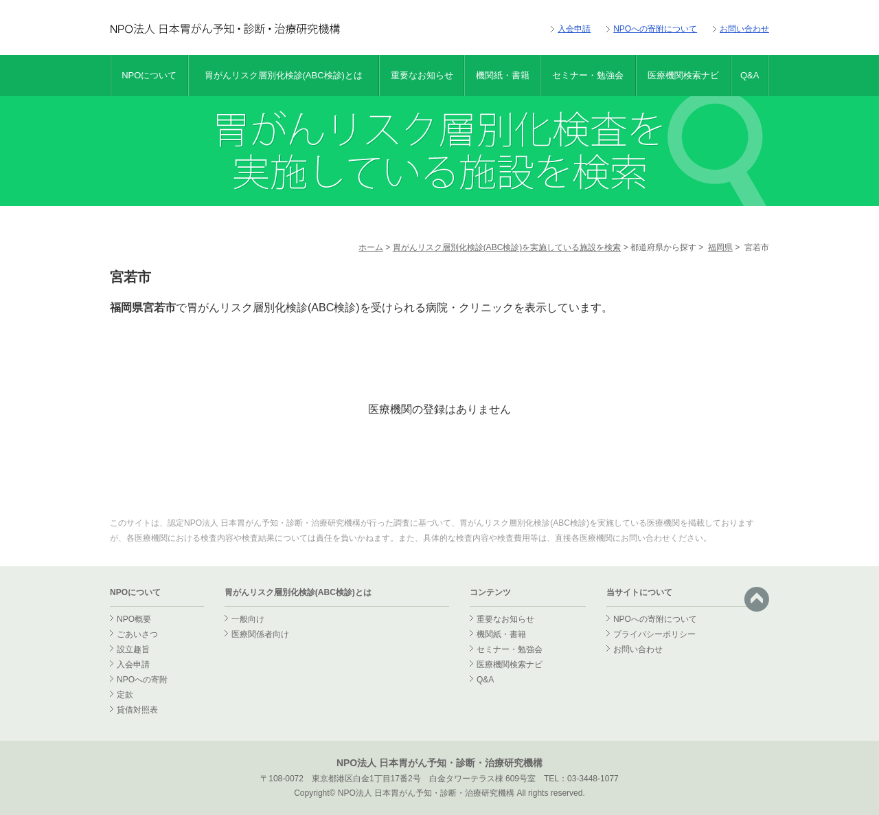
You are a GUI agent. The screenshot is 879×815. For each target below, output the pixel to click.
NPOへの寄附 (142, 679)
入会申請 (574, 29)
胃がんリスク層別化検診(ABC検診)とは (284, 75)
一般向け (247, 619)
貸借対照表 (137, 710)
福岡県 (720, 247)
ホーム (370, 247)
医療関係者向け (260, 634)
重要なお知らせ (422, 75)
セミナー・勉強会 (588, 75)
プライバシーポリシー (654, 634)
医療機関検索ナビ (683, 75)
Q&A (749, 75)
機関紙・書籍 (502, 75)
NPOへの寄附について (655, 29)
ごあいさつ (137, 634)
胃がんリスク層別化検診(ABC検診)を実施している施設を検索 (507, 247)
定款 (125, 695)
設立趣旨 (133, 649)
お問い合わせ (744, 29)
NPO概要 (134, 619)
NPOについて (149, 75)
